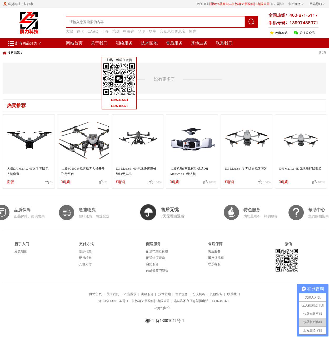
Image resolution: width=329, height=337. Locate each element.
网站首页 (74, 43)
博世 (192, 31)
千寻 (105, 31)
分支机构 (199, 294)
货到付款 (85, 251)
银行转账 (85, 258)
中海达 (128, 31)
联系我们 (224, 43)
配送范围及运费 (157, 251)
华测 (141, 31)
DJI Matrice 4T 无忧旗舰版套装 (246, 168)
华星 (152, 31)
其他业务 (199, 43)
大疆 (69, 31)
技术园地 (149, 43)
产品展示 (130, 294)
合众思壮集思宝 (173, 31)
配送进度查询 (155, 258)
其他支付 (85, 264)
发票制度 (20, 251)
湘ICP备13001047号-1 (113, 301)
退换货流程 (216, 258)
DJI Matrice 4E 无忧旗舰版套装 (300, 168)
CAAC (93, 31)
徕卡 (80, 31)
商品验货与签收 (157, 270)
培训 (116, 31)
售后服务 (174, 43)
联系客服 (214, 264)
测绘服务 (124, 43)
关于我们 (99, 43)
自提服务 (152, 264)
